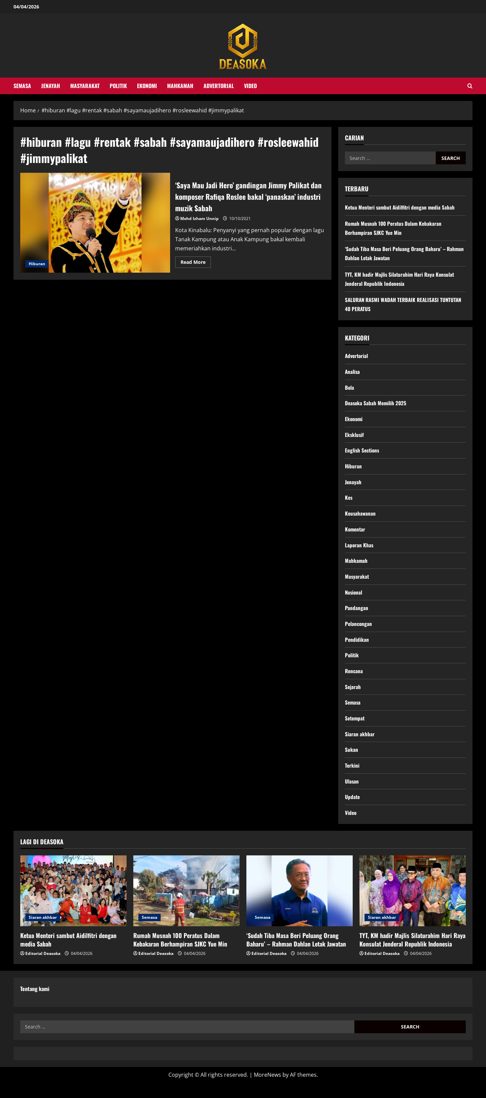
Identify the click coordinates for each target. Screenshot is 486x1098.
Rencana (354, 681)
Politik (118, 86)
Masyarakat (85, 86)
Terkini (352, 779)
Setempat (355, 730)
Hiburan (37, 264)
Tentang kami (34, 1004)
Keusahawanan (361, 519)
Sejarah (353, 697)
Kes (349, 502)
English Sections (363, 454)
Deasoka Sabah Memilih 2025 (376, 405)
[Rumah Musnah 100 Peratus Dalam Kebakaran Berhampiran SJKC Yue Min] (186, 906)
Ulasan (352, 795)
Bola (349, 389)
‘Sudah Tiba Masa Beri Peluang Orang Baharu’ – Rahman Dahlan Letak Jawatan (296, 954)
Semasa (22, 86)
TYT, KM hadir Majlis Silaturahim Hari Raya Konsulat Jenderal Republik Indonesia (412, 954)
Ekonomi (147, 86)
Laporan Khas (359, 551)
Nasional (354, 600)
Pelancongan (359, 633)
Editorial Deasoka (42, 969)
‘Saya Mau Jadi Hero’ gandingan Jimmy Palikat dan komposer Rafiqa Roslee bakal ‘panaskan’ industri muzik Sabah (95, 223)
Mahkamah (180, 86)
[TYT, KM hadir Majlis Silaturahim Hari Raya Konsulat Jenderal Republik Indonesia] (412, 906)
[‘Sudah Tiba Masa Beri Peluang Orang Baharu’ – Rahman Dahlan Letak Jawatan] (299, 906)
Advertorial (219, 86)
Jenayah (50, 86)
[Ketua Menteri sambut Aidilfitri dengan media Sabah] (73, 906)
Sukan (351, 763)
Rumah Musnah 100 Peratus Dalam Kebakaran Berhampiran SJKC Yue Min (180, 954)
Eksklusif (354, 437)
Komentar (356, 535)
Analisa (352, 372)
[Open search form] (470, 85)
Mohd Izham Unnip (199, 218)
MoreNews (267, 1090)
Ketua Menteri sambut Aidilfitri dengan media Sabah (402, 207)
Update (352, 811)
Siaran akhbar (360, 746)
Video (250, 86)
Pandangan (356, 616)
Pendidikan (357, 649)
